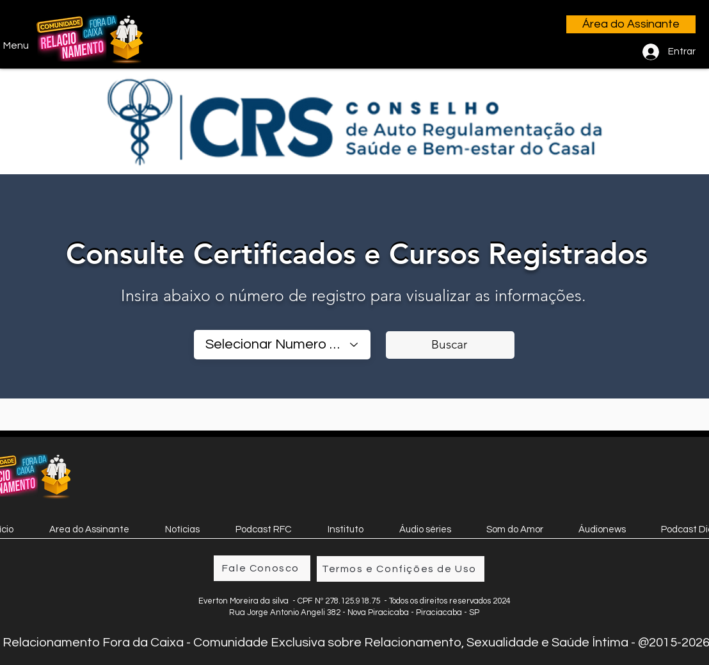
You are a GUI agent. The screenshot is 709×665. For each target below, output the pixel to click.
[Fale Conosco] (262, 568)
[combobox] (282, 344)
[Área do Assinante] (631, 24)
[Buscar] (450, 345)
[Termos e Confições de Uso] (400, 569)
